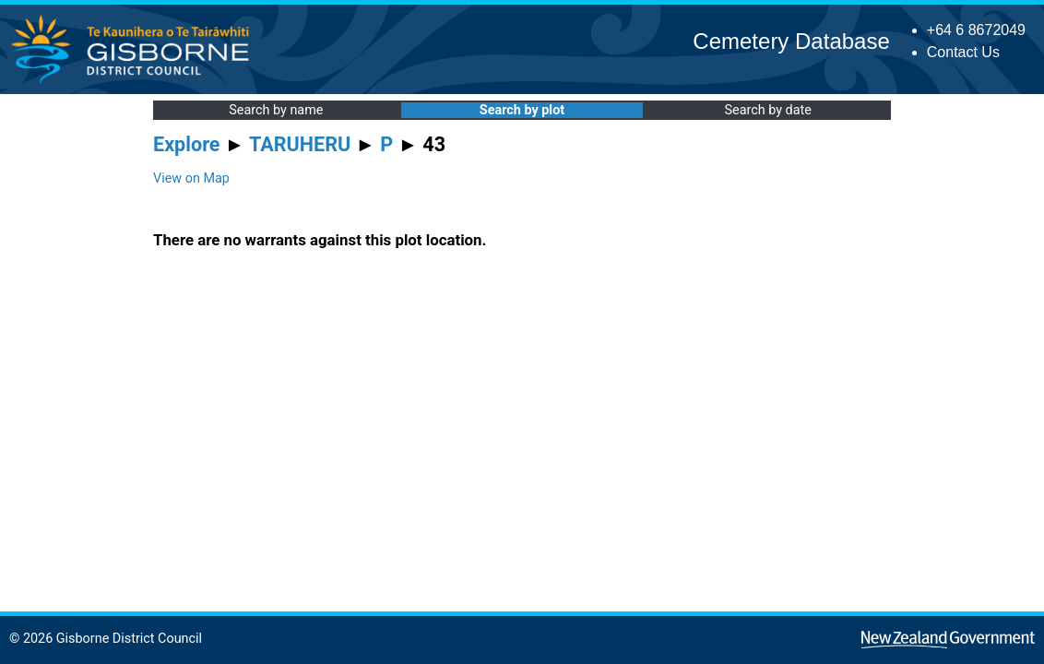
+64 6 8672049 (976, 30)
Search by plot (522, 110)
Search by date (767, 110)
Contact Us (963, 52)
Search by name (276, 110)
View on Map (191, 178)
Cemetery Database (791, 41)
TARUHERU (299, 144)
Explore (186, 144)
